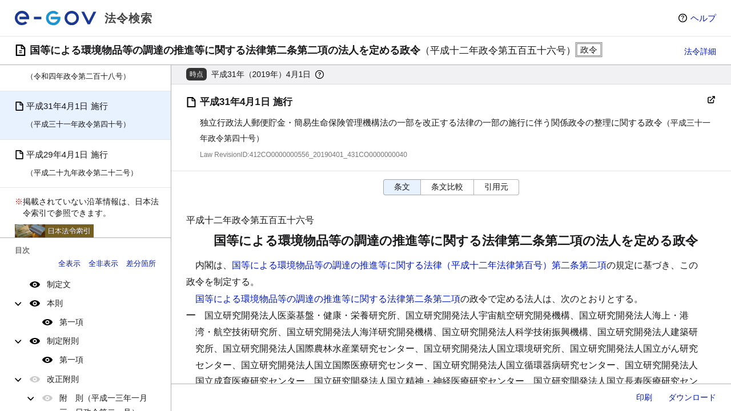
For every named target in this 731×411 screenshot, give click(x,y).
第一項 (71, 322)
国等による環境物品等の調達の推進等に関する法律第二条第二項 (327, 299)
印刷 (644, 397)
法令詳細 (700, 51)
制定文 (59, 284)
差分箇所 (141, 263)
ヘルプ (703, 18)
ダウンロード (692, 397)
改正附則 (63, 379)
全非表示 (103, 263)
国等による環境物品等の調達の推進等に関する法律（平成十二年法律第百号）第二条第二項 (419, 265)
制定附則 (63, 340)
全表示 (69, 263)
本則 (55, 303)
